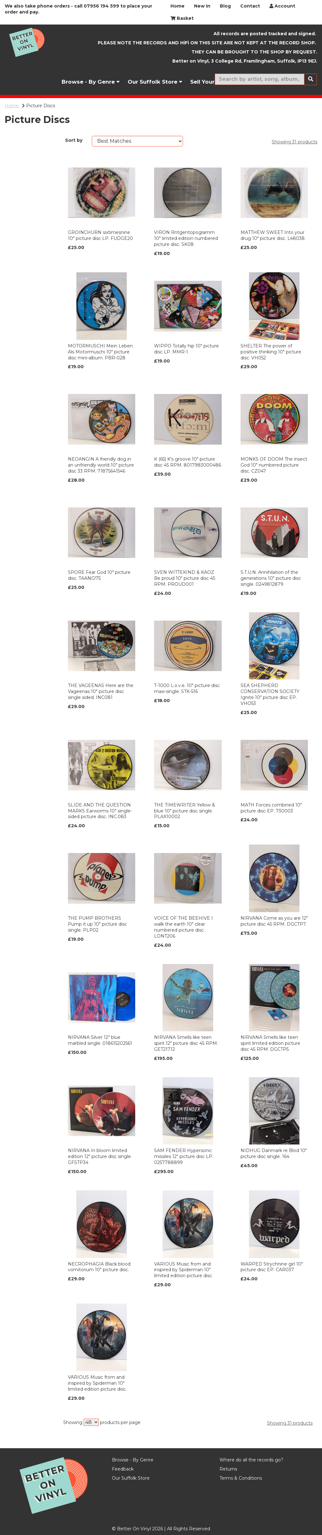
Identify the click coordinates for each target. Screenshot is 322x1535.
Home (177, 6)
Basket (182, 18)
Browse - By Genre (91, 82)
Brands (15, 142)
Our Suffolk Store (155, 82)
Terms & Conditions (240, 1478)
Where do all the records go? (251, 1460)
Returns (228, 1469)
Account (282, 6)
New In (202, 6)
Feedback (123, 1469)
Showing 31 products (294, 142)
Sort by (73, 140)
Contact (250, 6)
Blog (225, 6)
